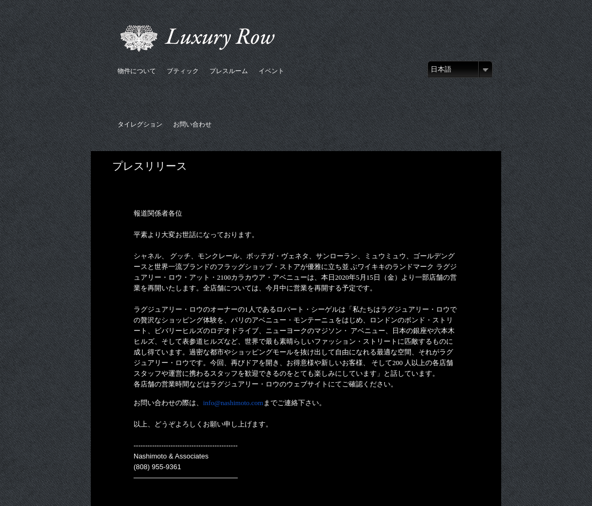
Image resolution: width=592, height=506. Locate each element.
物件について (137, 71)
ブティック (183, 71)
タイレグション (140, 124)
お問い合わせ (192, 124)
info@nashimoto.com (233, 403)
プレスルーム (228, 71)
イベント (271, 71)
